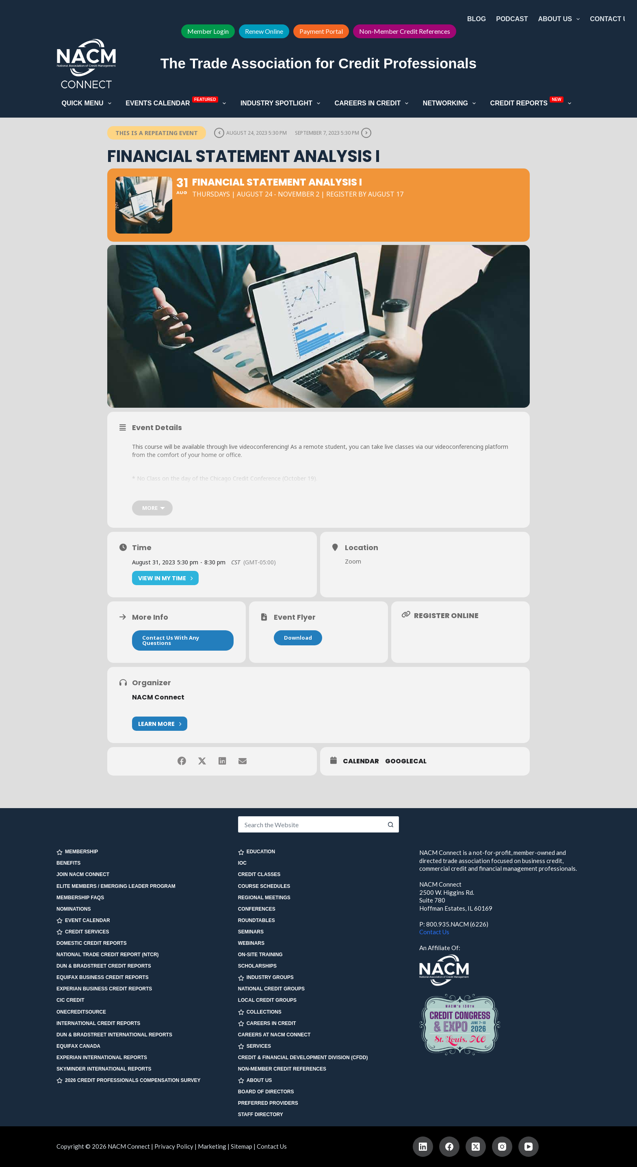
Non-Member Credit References (404, 31)
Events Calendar (177, 102)
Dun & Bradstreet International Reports (114, 1035)
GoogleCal (406, 761)
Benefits (68, 863)
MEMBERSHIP (77, 852)
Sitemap (241, 1146)
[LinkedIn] (423, 1146)
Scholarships (257, 966)
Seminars (251, 932)
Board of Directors (266, 1092)
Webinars (251, 943)
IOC (242, 863)
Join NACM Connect (82, 874)
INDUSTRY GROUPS (266, 978)
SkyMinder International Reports (104, 1069)
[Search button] (391, 824)
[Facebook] (449, 1146)
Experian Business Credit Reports (104, 989)
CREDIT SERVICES (82, 932)
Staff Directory (260, 1114)
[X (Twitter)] (476, 1146)
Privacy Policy (173, 1146)
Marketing (212, 1146)
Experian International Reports (101, 1057)
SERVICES (254, 1046)
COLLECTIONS (260, 1012)
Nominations (73, 909)
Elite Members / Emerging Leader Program (116, 886)
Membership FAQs (80, 897)
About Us (560, 19)
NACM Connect (158, 697)
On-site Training (260, 954)
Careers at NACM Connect (274, 1035)
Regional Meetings (264, 897)
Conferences (256, 909)
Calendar (361, 761)
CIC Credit (70, 1000)
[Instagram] (502, 1146)
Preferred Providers (268, 1103)
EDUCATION (256, 852)
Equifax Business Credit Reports (102, 977)
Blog (476, 18)
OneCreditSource (81, 1012)
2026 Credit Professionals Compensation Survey (128, 1080)
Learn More (159, 724)
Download (298, 637)
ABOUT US (255, 1080)
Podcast (512, 18)
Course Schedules (264, 886)
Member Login (208, 31)
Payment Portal (321, 31)
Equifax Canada (78, 1046)
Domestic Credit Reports (91, 943)
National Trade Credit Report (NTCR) (107, 954)
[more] (152, 508)
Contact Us (611, 18)
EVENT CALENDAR (83, 921)
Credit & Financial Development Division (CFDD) (303, 1057)
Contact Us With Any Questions (170, 640)
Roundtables (256, 920)
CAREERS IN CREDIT (267, 1024)
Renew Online (264, 31)
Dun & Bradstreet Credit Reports (103, 966)
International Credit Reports (98, 1023)
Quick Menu (88, 103)
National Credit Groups (271, 989)
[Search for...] (310, 824)
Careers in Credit (373, 103)
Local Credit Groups (267, 1000)
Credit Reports (532, 102)
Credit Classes (259, 874)
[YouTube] (528, 1146)
